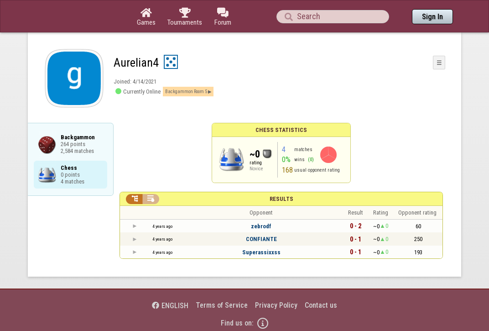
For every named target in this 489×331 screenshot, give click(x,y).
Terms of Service (222, 305)
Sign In (432, 16)
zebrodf (261, 226)
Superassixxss (261, 252)
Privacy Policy (276, 305)
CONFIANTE (261, 239)
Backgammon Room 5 (186, 92)
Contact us (321, 305)
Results (281, 198)
